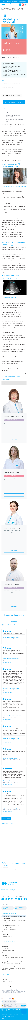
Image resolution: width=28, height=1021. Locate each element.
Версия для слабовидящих (9, 1001)
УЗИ (7, 112)
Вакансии (4, 979)
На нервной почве (19, 907)
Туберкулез (17, 869)
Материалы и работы (7, 87)
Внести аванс (5, 932)
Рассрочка (5, 934)
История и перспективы (8, 944)
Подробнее (8, 49)
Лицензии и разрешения (8, 950)
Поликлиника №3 (7, 641)
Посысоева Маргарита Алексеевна (12, 715)
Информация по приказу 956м (8, 1016)
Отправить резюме (7, 981)
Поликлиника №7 (7, 719)
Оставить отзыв (6, 818)
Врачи (3, 57)
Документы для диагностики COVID (11, 925)
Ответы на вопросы (7, 936)
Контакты (4, 955)
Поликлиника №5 (7, 692)
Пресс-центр (5, 948)
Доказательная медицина (10, 419)
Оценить (23, 1005)
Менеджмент (5, 946)
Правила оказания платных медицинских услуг (14, 920)
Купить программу (7, 927)
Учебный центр (6, 983)
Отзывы (9, 57)
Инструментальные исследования (11, 83)
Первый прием (6, 918)
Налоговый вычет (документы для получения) (14, 916)
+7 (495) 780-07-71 (8, 889)
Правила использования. (20, 1)
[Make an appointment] (24, 1011)
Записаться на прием (14, 102)
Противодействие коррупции (9, 966)
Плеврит (3, 869)
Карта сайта (4, 1018)
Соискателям (5, 977)
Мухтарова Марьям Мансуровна (11, 738)
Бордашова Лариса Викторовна (11, 637)
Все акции (8, 50)
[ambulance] (23, 4)
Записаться (14, 439)
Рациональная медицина (10, 475)
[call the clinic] (20, 4)
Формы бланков (6, 923)
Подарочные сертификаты (9, 929)
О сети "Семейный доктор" (9, 941)
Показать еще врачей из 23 (14, 615)
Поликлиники (16, 57)
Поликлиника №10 (7, 742)
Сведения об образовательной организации (13, 986)
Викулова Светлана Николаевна (11, 688)
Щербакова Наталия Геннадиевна (11, 808)
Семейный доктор (6, 907)
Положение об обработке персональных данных (12, 1014)
